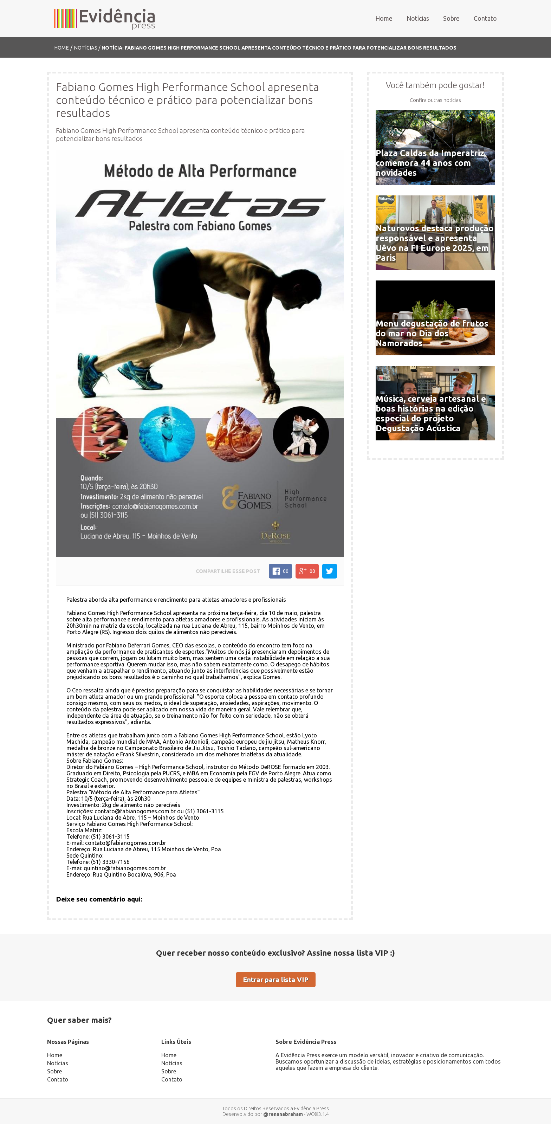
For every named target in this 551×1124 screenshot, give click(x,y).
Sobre (451, 18)
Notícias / (88, 48)
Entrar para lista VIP (276, 979)
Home (384, 18)
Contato (485, 18)
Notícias (418, 18)
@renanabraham (283, 1114)
